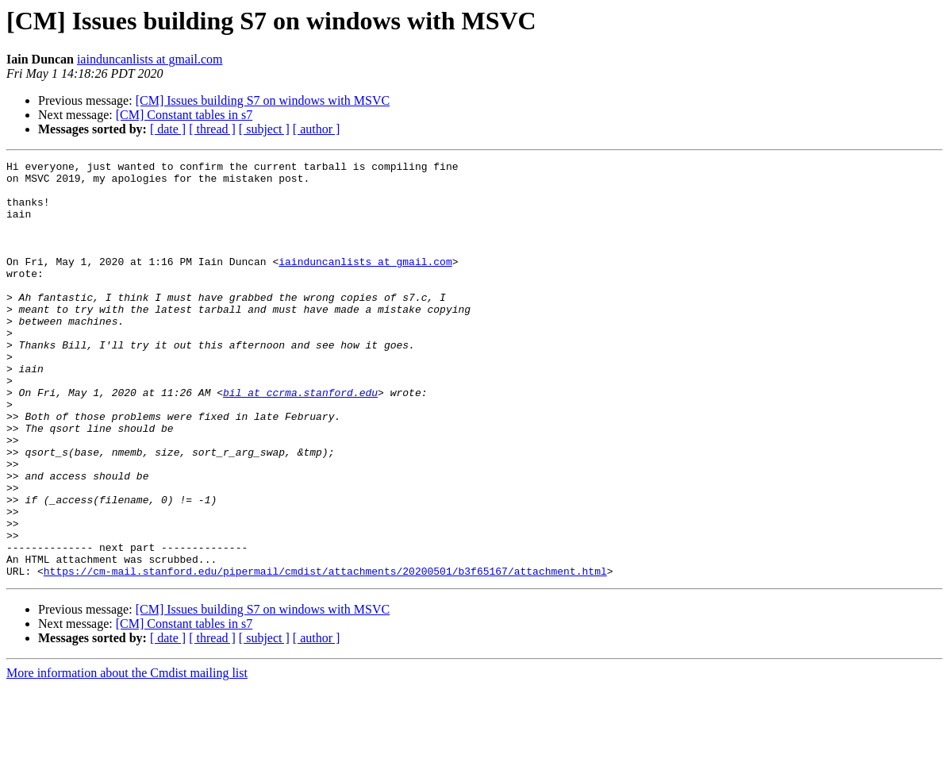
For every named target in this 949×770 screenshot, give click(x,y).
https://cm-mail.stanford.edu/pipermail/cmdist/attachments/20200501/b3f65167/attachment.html (325, 654)
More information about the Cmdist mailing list (127, 756)
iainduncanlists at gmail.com (150, 59)
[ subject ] (264, 129)
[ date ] (168, 129)
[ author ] (316, 129)
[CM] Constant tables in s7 (184, 114)
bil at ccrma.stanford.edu (300, 440)
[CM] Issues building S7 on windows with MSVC (263, 100)
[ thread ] (212, 129)
